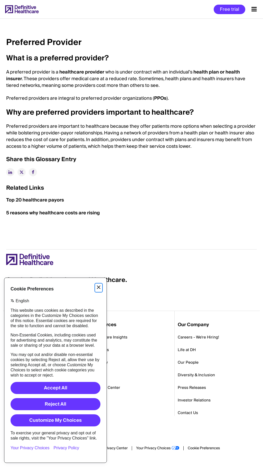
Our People (188, 362)
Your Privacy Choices (153, 448)
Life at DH (187, 350)
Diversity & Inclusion (196, 375)
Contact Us (188, 413)
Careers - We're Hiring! (198, 337)
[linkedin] (10, 172)
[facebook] (33, 172)
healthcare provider (81, 72)
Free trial (229, 9)
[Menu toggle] (254, 9)
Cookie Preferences (204, 448)
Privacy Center (116, 448)
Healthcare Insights (109, 337)
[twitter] (21, 172)
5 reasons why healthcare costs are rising (53, 213)
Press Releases (192, 387)
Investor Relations (194, 400)
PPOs (160, 98)
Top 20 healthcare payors (35, 200)
